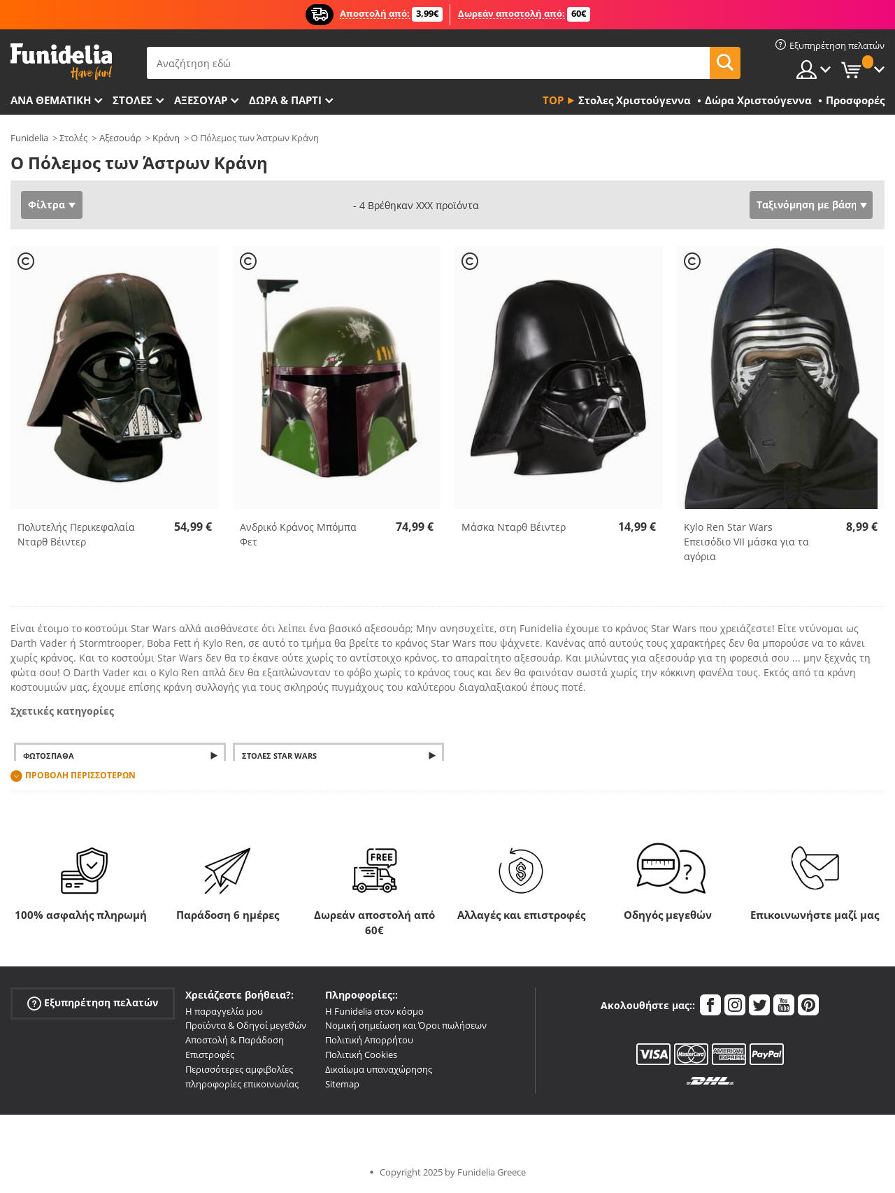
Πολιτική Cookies (361, 1054)
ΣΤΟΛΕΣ (132, 100)
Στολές (73, 137)
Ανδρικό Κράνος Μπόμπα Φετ (298, 534)
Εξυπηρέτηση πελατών (92, 1002)
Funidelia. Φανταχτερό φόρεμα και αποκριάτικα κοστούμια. (61, 61)
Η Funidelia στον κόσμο (374, 1011)
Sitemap (342, 1084)
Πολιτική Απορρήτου (369, 1040)
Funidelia (29, 137)
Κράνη (166, 137)
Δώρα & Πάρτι (285, 100)
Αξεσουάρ (200, 100)
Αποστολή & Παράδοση (234, 1040)
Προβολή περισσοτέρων (80, 775)
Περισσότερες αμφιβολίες (239, 1069)
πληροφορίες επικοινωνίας (242, 1084)
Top (553, 100)
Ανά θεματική (50, 100)
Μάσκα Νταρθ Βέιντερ (513, 527)
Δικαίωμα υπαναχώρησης (378, 1069)
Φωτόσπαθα (48, 755)
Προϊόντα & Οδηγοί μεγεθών (245, 1025)
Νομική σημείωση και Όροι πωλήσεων (406, 1025)
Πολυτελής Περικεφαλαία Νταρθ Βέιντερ (76, 534)
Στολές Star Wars (279, 755)
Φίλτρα (46, 204)
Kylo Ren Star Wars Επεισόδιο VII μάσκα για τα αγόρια (746, 541)
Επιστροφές (209, 1054)
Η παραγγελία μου (224, 1011)
